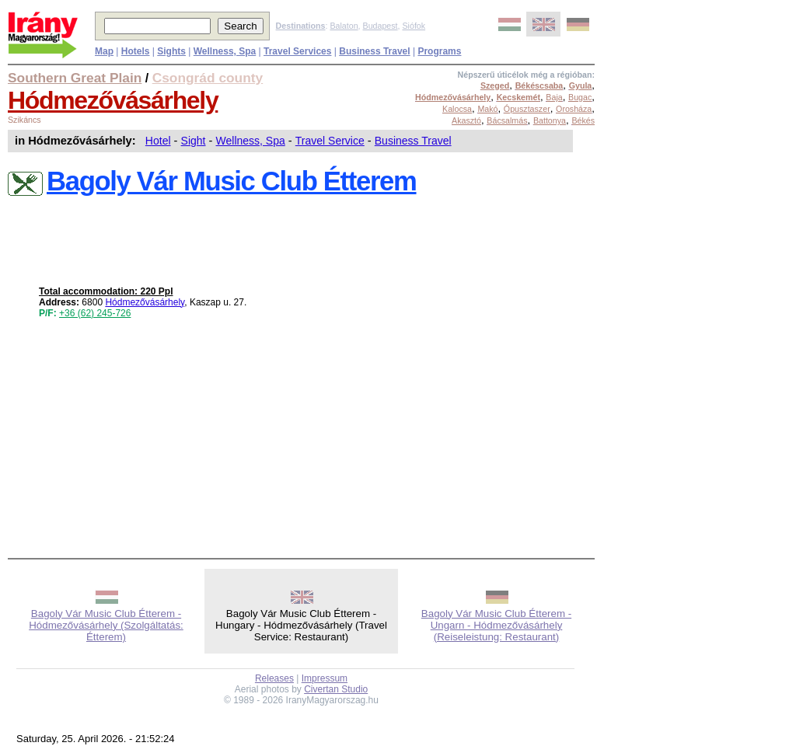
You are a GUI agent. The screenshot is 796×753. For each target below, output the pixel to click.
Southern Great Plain (74, 77)
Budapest (380, 25)
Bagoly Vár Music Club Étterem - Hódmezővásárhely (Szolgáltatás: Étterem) (106, 625)
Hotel (158, 140)
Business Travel (413, 140)
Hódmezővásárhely (113, 100)
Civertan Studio (336, 689)
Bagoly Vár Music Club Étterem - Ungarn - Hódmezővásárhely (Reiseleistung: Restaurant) (496, 625)
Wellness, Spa (250, 140)
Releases (274, 678)
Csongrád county (207, 77)
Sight (193, 140)
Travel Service (330, 140)
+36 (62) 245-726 (95, 313)
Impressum (324, 678)
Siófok (413, 25)
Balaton (344, 25)
